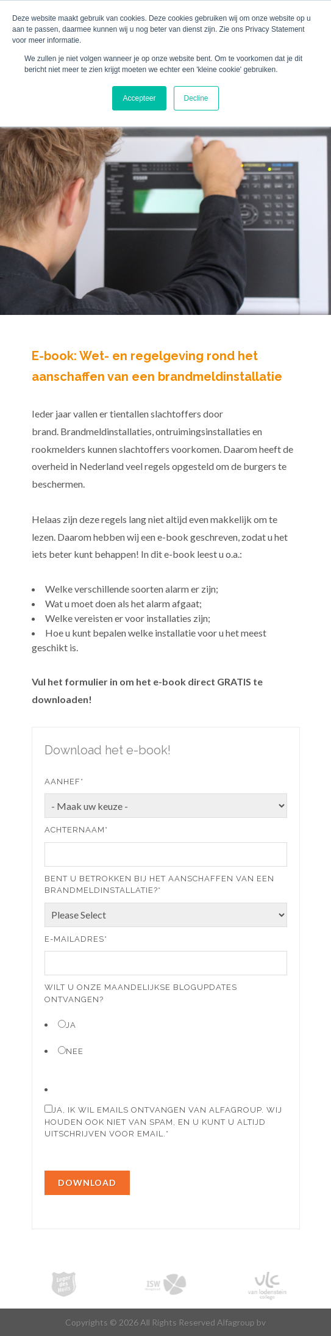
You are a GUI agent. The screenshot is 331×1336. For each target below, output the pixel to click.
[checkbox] (165, 1037)
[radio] (165, 1024)
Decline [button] (196, 98)
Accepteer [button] (139, 98)
